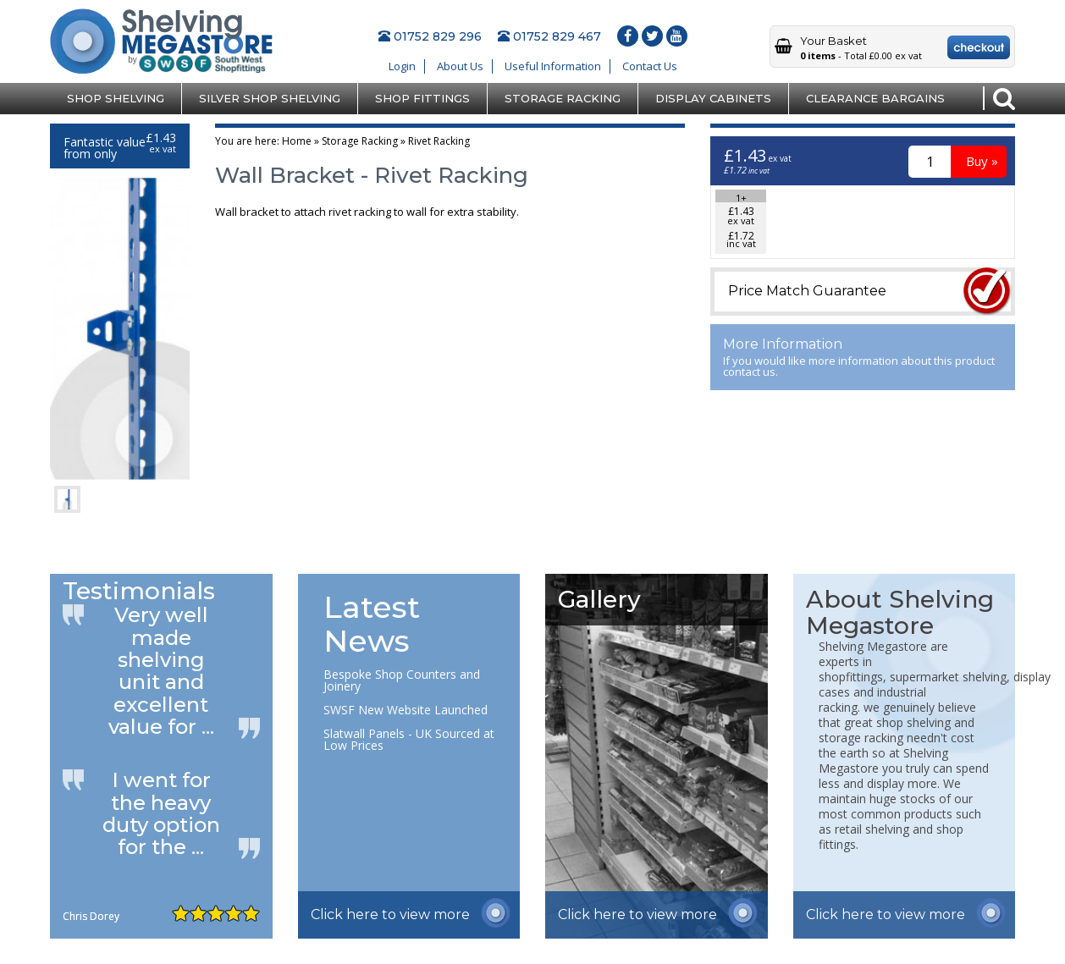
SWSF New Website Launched (405, 710)
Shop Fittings (422, 98)
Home (297, 141)
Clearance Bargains (875, 98)
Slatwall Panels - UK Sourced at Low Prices (408, 739)
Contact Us (649, 66)
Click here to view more (390, 914)
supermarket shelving (948, 677)
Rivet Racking (439, 141)
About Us (460, 66)
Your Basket (833, 40)
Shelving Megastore (873, 646)
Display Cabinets (713, 98)
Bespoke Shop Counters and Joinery (401, 680)
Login (402, 66)
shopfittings (851, 677)
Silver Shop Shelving (269, 98)
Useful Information (553, 66)
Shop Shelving (115, 98)
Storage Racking (563, 98)
